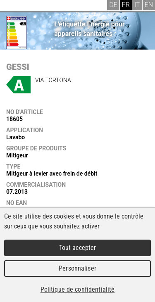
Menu (12, 6)
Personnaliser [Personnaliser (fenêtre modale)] (77, 268)
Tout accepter (77, 248)
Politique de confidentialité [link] (78, 289)
